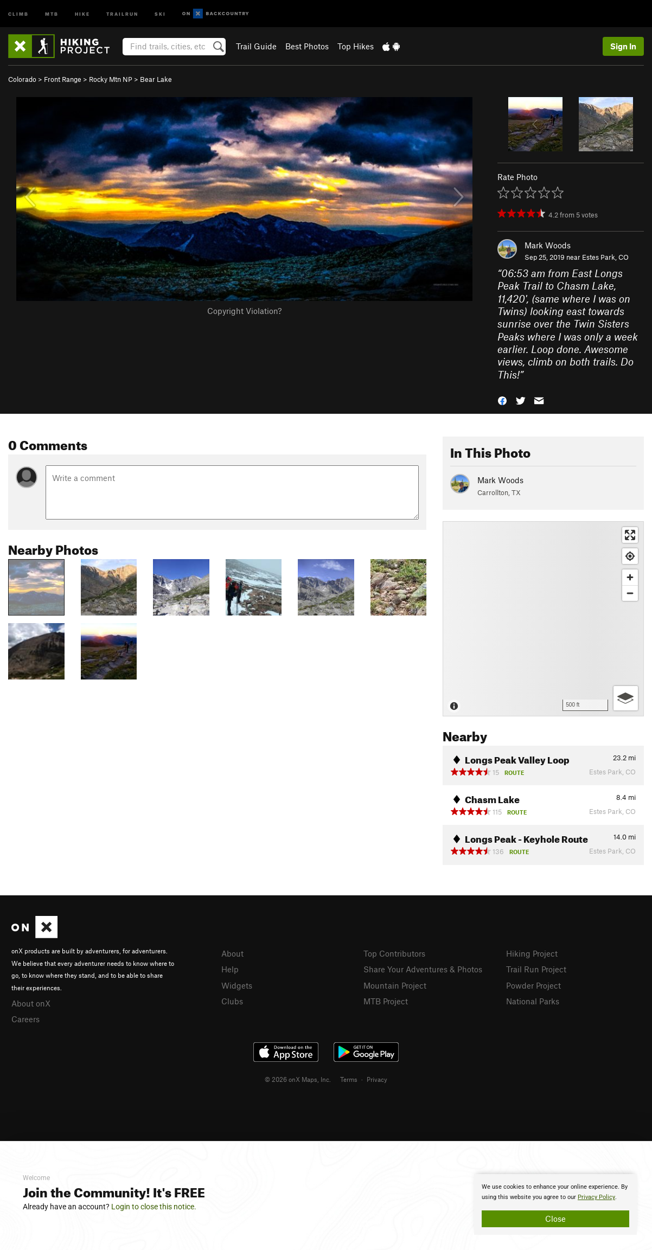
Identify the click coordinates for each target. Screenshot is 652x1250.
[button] (502, 400)
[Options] (625, 698)
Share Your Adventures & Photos (422, 969)
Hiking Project (532, 953)
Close (555, 1218)
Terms (348, 1079)
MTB (52, 13)
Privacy (377, 1079)
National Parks (532, 1001)
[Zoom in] (630, 577)
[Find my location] (630, 556)
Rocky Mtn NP (110, 79)
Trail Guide (256, 46)
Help (230, 969)
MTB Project (385, 1001)
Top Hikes (355, 46)
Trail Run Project (536, 969)
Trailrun (122, 13)
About (232, 953)
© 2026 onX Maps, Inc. (298, 1079)
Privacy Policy (596, 1197)
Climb (18, 13)
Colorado (22, 79)
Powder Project (533, 985)
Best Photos (307, 46)
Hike (82, 13)
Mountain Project (394, 985)
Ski (160, 13)
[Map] (543, 619)
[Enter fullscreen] (630, 535)
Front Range (62, 79)
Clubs (232, 1001)
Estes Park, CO (605, 257)
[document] (555, 1204)
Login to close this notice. (153, 1206)
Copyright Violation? (244, 311)
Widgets (236, 985)
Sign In (623, 46)
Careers (25, 1019)
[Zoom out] (630, 593)
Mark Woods (548, 245)
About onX (30, 1003)
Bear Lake (156, 79)
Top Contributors (394, 953)
